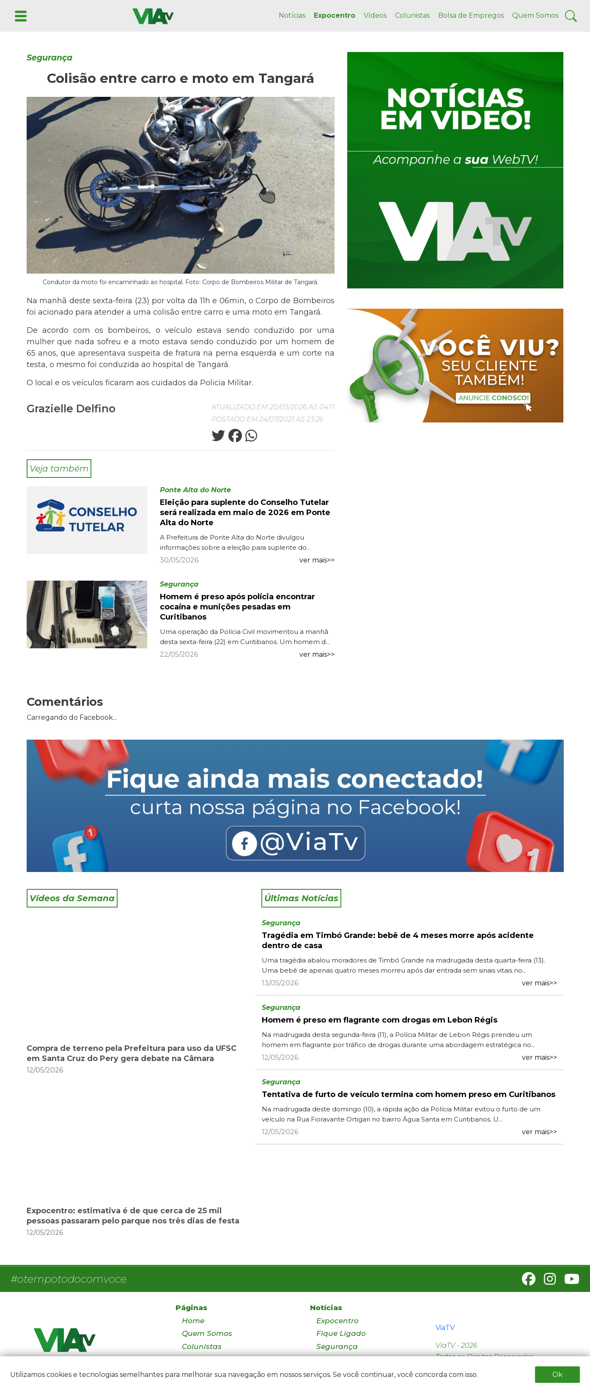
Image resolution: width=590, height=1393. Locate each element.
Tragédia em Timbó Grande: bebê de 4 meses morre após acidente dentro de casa (398, 940)
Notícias (292, 15)
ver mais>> (317, 560)
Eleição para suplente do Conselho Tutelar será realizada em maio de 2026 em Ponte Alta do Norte (245, 512)
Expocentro (334, 15)
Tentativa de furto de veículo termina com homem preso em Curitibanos (408, 1094)
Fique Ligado (341, 1333)
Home (193, 1320)
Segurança (49, 58)
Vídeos (375, 15)
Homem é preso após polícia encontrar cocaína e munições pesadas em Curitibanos (237, 607)
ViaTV (445, 1328)
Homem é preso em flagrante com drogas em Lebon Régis (379, 1020)
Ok (557, 1375)
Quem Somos (535, 15)
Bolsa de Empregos (471, 15)
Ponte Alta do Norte (195, 490)
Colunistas (412, 15)
